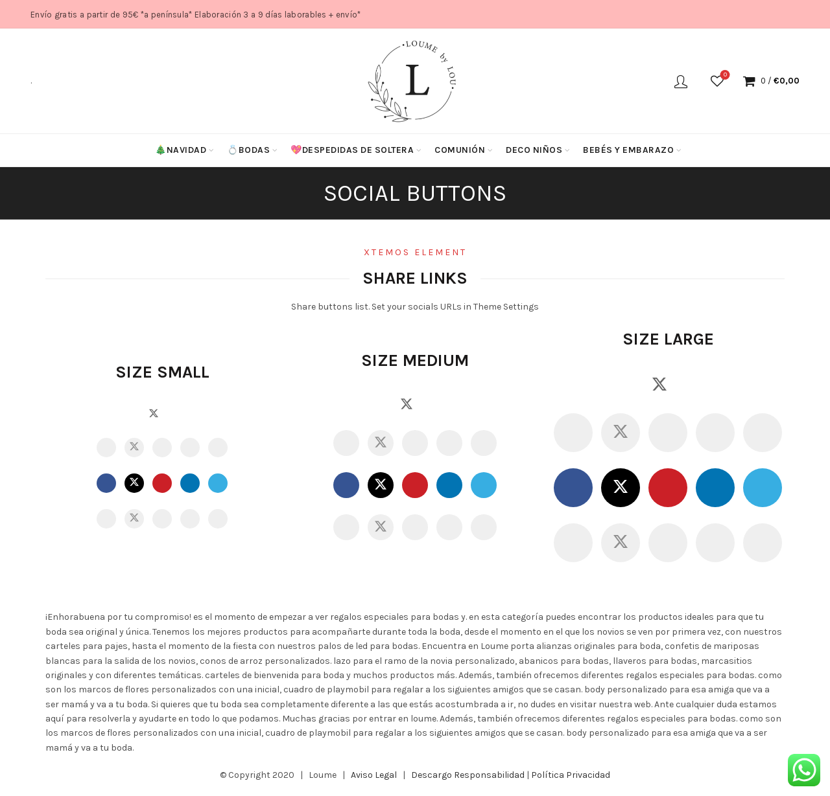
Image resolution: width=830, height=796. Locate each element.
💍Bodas (248, 149)
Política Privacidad (570, 774)
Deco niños (534, 149)
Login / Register (681, 81)
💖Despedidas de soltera (352, 149)
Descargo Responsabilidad (468, 774)
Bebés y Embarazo (628, 149)
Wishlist (724, 75)
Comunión (459, 149)
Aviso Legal (374, 774)
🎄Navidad (180, 149)
